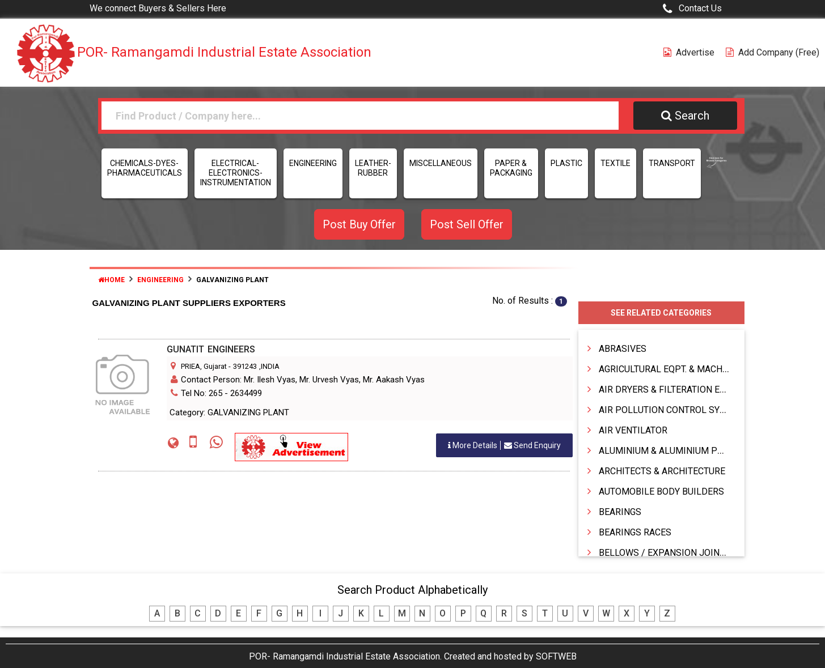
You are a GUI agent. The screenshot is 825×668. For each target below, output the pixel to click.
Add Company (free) (772, 52)
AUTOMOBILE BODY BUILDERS (661, 491)
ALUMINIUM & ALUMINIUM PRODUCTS (678, 450)
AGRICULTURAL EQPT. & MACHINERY (673, 369)
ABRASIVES (622, 348)
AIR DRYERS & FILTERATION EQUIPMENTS (685, 389)
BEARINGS (620, 512)
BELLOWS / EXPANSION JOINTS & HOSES (684, 552)
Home (111, 280)
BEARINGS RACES (635, 532)
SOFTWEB (556, 656)
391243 (245, 366)
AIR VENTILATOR (633, 430)
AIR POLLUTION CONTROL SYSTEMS (674, 410)
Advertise (688, 52)
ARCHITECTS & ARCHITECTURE (662, 471)
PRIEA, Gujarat (204, 366)
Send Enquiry (504, 445)
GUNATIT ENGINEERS (211, 349)
